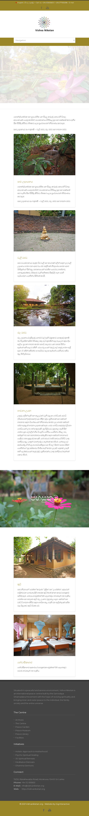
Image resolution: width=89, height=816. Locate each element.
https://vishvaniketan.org (33, 789)
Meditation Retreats (25, 762)
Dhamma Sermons (24, 765)
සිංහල (27, 3)
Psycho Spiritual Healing (26, 755)
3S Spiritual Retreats (25, 758)
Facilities (19, 737)
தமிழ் (32, 3)
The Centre (20, 723)
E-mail (71, 3)
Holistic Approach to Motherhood (31, 751)
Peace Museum (22, 730)
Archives (19, 720)
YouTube (47, 8)
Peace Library (21, 734)
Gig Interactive (63, 804)
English (20, 3)
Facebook (41, 8)
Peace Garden (22, 727)
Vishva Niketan (66, 690)
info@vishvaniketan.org (33, 786)
